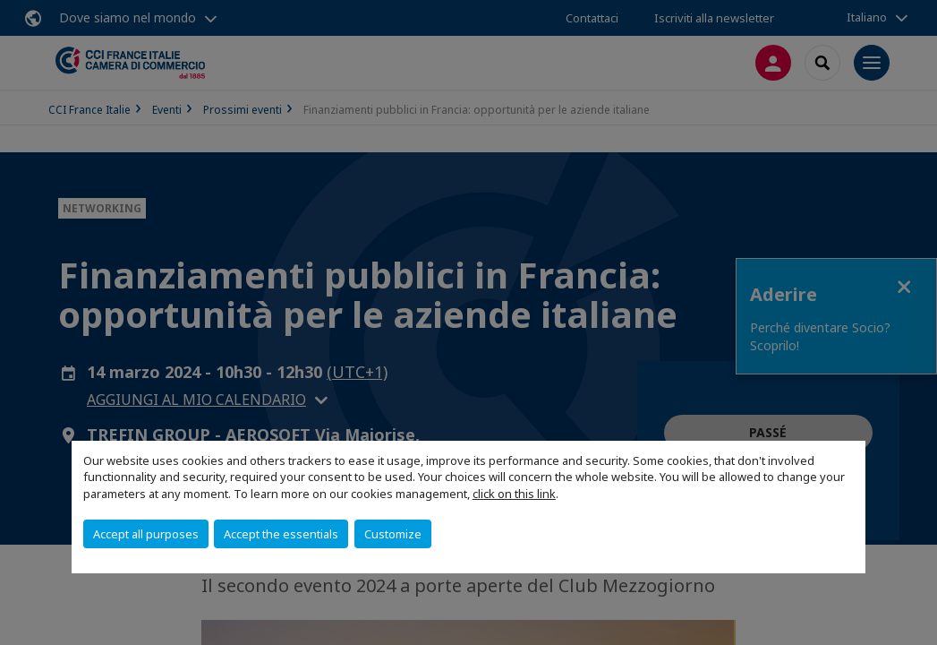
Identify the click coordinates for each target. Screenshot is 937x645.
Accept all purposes (146, 534)
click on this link (514, 494)
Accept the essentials (281, 534)
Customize (393, 534)
